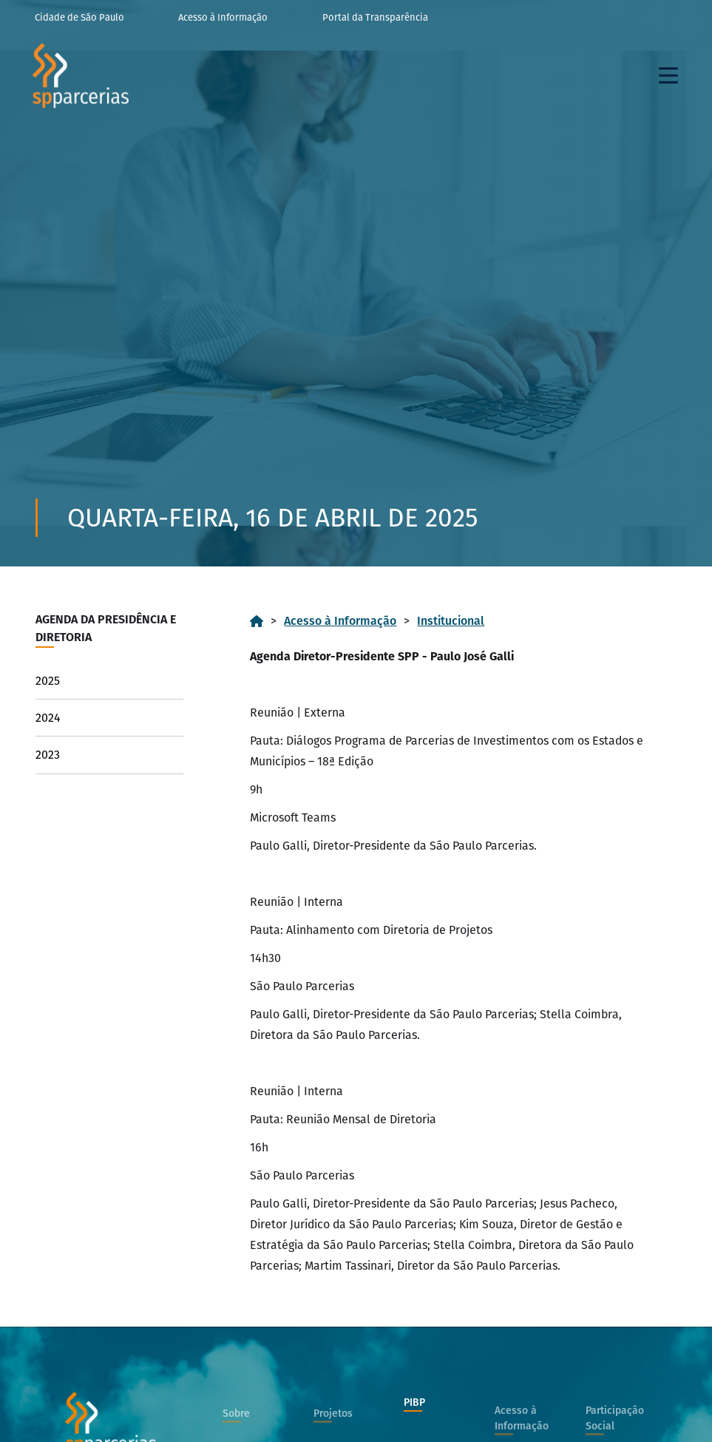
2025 (47, 681)
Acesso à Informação (223, 17)
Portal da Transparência (375, 17)
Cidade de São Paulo (79, 17)
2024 (48, 718)
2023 (47, 755)
